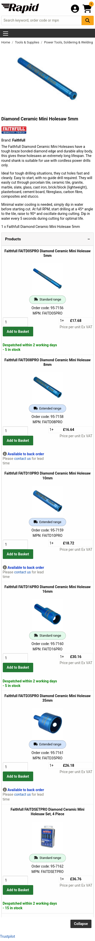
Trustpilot (7, 936)
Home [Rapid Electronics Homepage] (6, 42)
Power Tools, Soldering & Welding (69, 42)
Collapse (81, 924)
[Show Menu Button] (5, 34)
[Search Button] (88, 20)
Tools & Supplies (27, 42)
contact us (22, 459)
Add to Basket (18, 332)
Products (13, 239)
